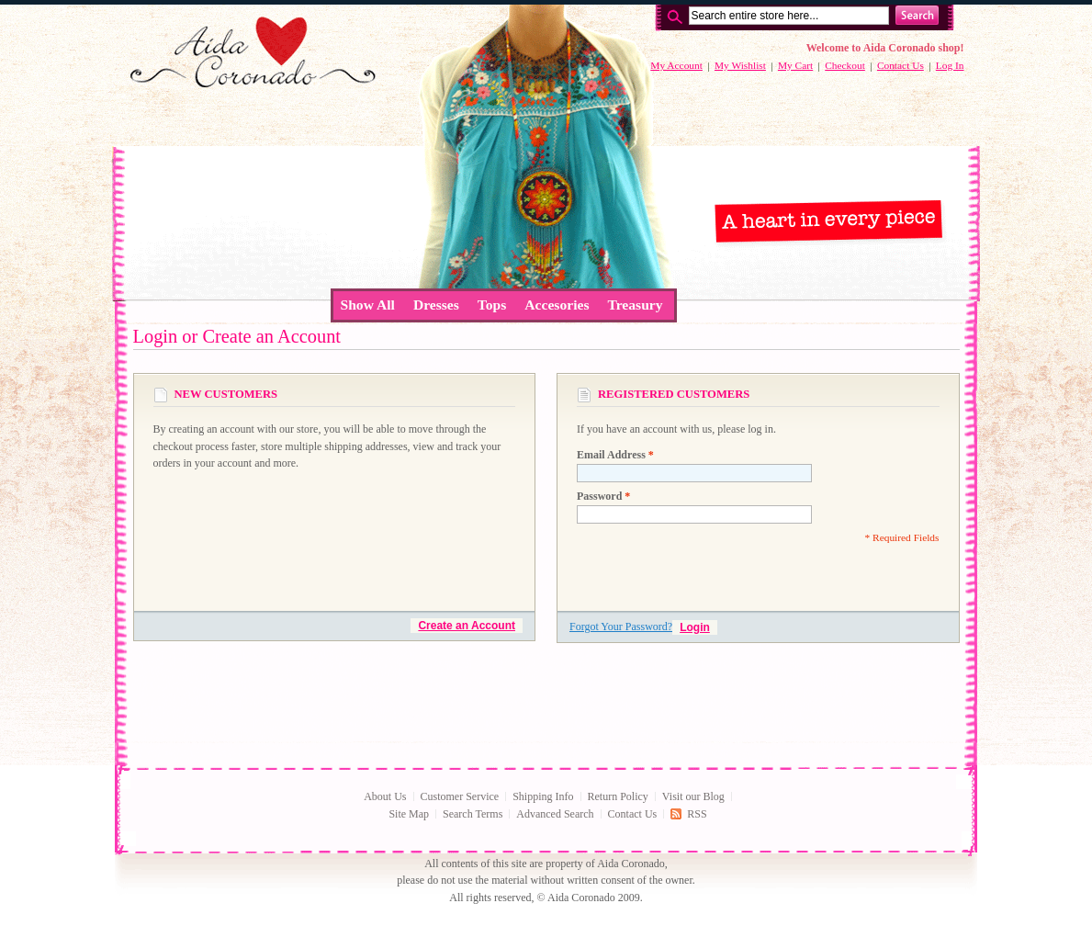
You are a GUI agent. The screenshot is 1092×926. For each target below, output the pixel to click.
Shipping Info (542, 796)
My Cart (795, 65)
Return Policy (618, 796)
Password (603, 496)
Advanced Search (554, 813)
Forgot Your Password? (620, 626)
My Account (676, 65)
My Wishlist (740, 65)
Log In (950, 65)
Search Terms (472, 813)
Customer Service (460, 796)
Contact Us (900, 65)
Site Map (408, 813)
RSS (696, 813)
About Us (385, 796)
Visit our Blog (693, 796)
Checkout (845, 65)
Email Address (615, 454)
